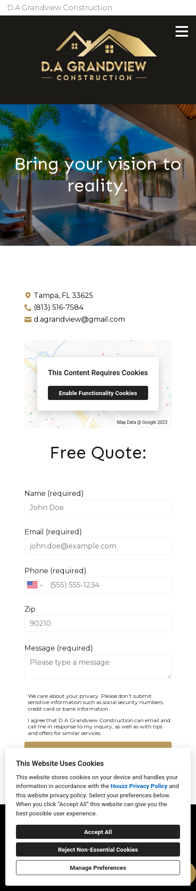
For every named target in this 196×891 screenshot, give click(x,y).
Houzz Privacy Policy (138, 785)
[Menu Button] (182, 31)
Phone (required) (98, 580)
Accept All (98, 831)
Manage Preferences (98, 867)
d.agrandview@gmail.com (79, 319)
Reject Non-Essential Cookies (98, 849)
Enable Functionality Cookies (98, 392)
